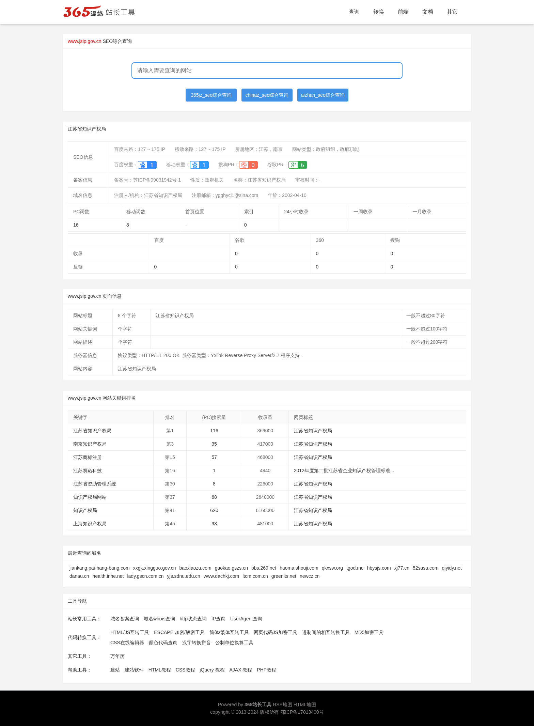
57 (214, 457)
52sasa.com (425, 568)
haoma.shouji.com (299, 568)
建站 (115, 670)
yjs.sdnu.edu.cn (183, 576)
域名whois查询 (159, 618)
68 (214, 497)
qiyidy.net (452, 568)
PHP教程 (266, 670)
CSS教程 (185, 670)
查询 (354, 12)
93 (214, 523)
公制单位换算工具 (234, 642)
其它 (452, 12)
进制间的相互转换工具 (326, 632)
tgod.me (355, 568)
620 (214, 510)
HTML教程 (159, 670)
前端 (403, 12)
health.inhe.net (108, 576)
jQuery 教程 (212, 670)
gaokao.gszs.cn (231, 568)
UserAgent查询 (246, 618)
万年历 (117, 656)
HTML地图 (305, 704)
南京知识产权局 (90, 444)
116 (214, 430)
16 (76, 225)
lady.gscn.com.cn (145, 576)
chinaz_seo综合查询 (267, 95)
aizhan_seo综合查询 (323, 95)
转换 (378, 12)
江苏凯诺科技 (87, 470)
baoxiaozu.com (195, 568)
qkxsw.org (332, 568)
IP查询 (218, 618)
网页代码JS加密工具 (275, 632)
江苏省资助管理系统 (94, 483)
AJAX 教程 (241, 670)
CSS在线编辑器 (127, 642)
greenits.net (283, 576)
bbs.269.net (263, 568)
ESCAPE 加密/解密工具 (179, 632)
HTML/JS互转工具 (129, 632)
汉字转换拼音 (196, 642)
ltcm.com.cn (255, 576)
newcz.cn (309, 576)
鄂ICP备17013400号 (302, 712)
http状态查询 (193, 618)
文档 (427, 12)
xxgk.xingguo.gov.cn (154, 568)
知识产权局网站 (90, 497)
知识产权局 (85, 510)
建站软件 (134, 670)
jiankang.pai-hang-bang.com (99, 568)
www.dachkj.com (221, 576)
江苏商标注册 (87, 457)
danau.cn (79, 576)
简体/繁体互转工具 (229, 632)
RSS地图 (282, 704)
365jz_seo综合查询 (211, 95)
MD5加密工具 (369, 632)
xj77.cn (401, 568)
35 (214, 444)
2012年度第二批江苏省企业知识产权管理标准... (344, 470)
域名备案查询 (124, 618)
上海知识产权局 (90, 523)
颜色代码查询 (163, 642)
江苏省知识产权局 (92, 430)
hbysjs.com (379, 568)
